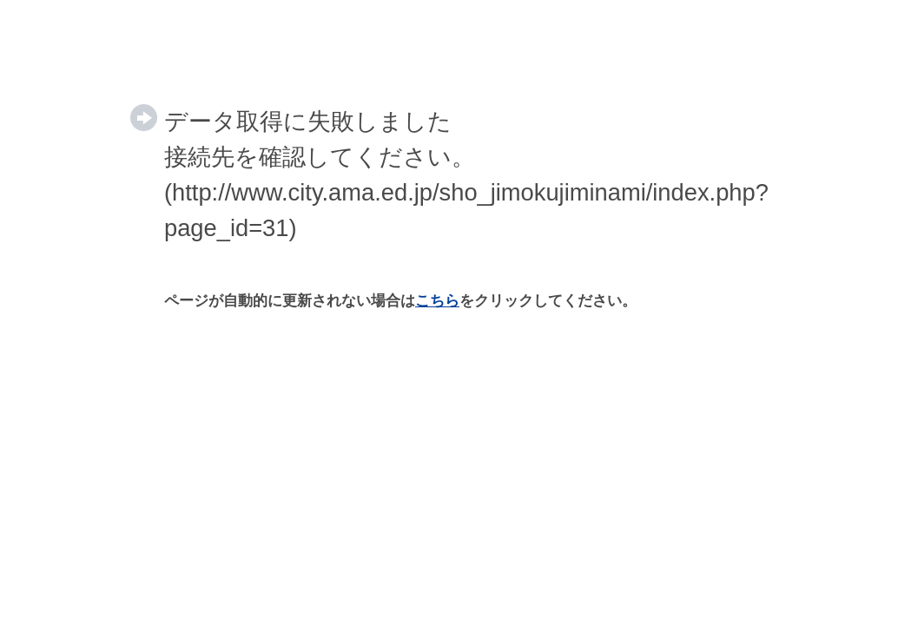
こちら (437, 301)
